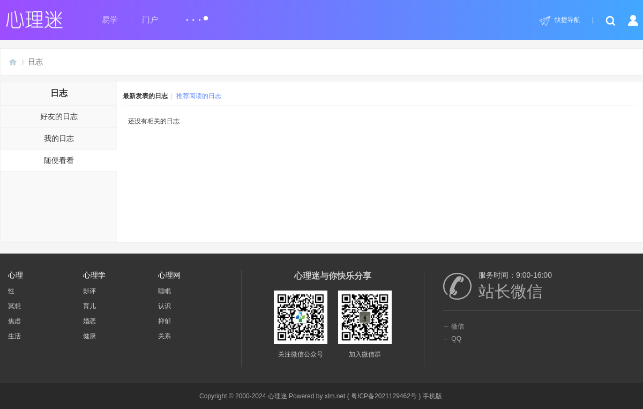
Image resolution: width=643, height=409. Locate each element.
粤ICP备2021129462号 (384, 396)
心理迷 (13, 62)
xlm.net (335, 396)
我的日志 (59, 138)
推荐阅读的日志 (198, 96)
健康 (89, 336)
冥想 (14, 306)
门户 (150, 20)
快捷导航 (567, 20)
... (196, 15)
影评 (89, 291)
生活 (14, 336)
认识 (164, 306)
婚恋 (89, 321)
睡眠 (164, 291)
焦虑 (14, 321)
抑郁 (164, 321)
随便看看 (59, 160)
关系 (164, 336)
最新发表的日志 (145, 96)
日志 (35, 61)
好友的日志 (59, 116)
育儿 (89, 306)
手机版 (432, 396)
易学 (110, 20)
